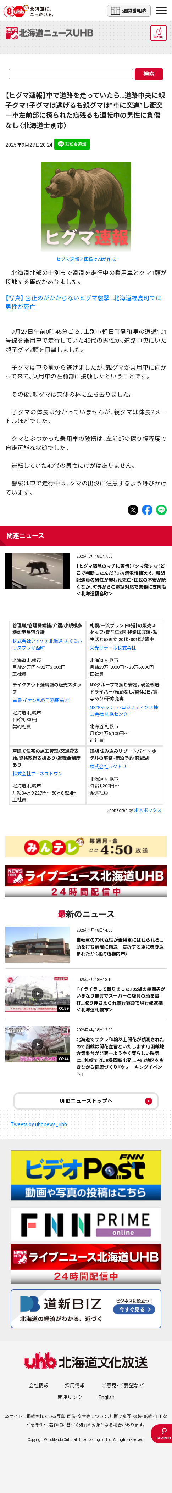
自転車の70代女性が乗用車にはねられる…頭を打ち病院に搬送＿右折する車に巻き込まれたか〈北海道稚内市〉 (120, 946)
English (107, 1397)
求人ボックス (148, 810)
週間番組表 (129, 11)
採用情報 (75, 1385)
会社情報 (39, 1385)
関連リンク (69, 1397)
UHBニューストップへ (86, 1101)
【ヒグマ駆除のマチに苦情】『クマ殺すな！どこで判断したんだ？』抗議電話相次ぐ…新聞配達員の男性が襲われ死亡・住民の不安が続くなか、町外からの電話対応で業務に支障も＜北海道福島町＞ (121, 579)
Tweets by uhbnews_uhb (39, 1124)
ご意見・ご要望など (122, 1385)
